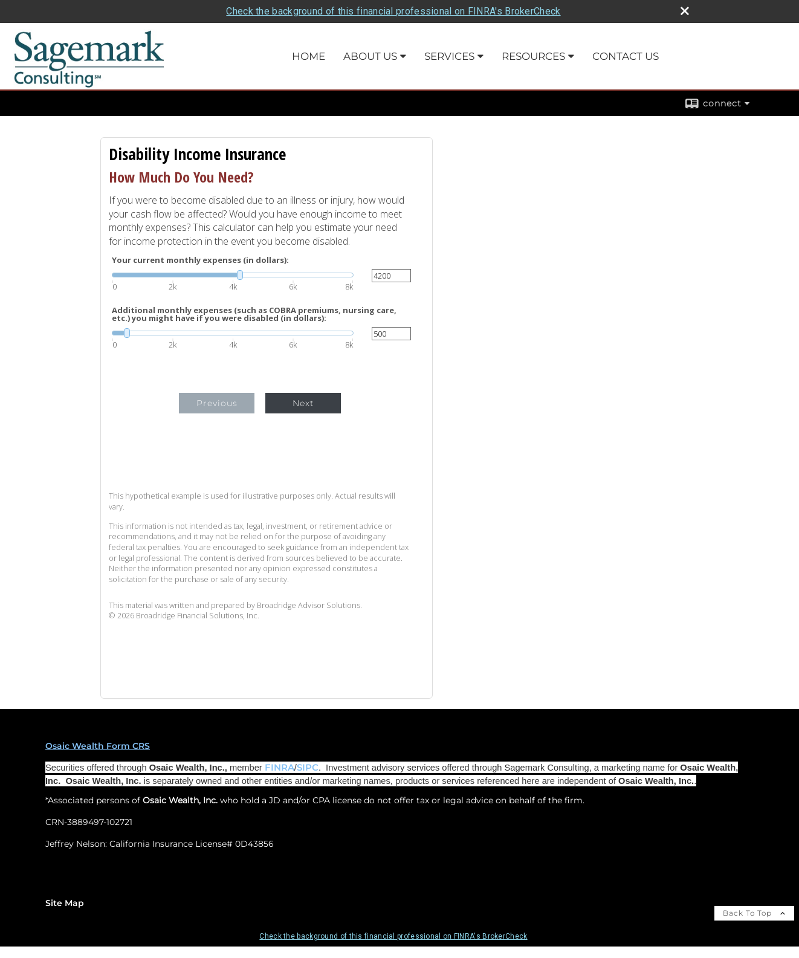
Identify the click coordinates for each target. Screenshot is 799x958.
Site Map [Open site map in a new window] (64, 903)
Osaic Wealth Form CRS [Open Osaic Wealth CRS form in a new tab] (97, 745)
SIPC (308, 767)
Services (449, 56)
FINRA (279, 767)
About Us (370, 56)
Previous (217, 403)
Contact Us (625, 56)
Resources (533, 56)
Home (308, 56)
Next (303, 403)
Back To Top (754, 913)
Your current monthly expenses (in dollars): (200, 260)
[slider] (233, 275)
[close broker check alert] (685, 11)
